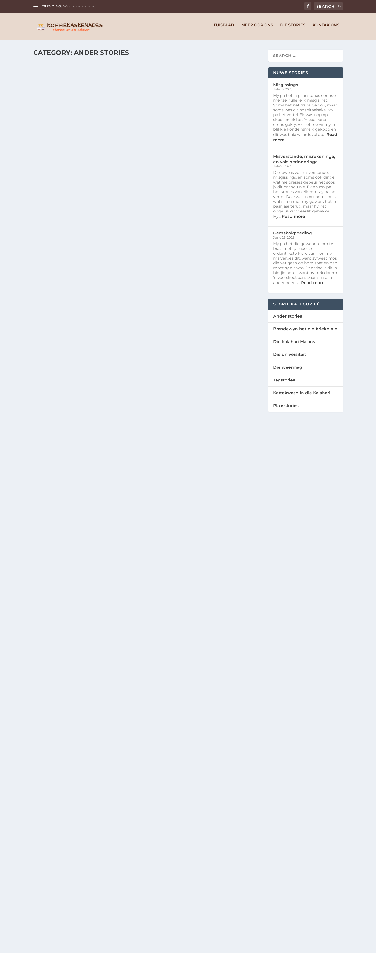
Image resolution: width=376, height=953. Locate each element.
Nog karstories (61, 538)
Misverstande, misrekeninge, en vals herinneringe (203, 139)
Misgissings (55, 136)
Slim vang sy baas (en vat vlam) (85, 404)
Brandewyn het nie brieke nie (305, 331)
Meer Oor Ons (257, 28)
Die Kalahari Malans (294, 344)
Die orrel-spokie (63, 820)
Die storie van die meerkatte (199, 417)
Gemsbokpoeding (292, 235)
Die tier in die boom (185, 550)
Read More (53, 180)
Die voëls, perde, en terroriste (85, 679)
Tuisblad (224, 28)
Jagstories (284, 382)
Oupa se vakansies (66, 270)
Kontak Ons (326, 28)
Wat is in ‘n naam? (182, 691)
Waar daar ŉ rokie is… (81, 6)
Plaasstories (286, 408)
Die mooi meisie (178, 283)
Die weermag (287, 369)
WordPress (115, 947)
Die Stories (292, 28)
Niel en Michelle (60, 145)
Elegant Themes (69, 947)
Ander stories (119, 145)
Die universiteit (289, 357)
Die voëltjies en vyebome (194, 853)
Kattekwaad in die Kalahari (301, 395)
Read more (293, 219)
